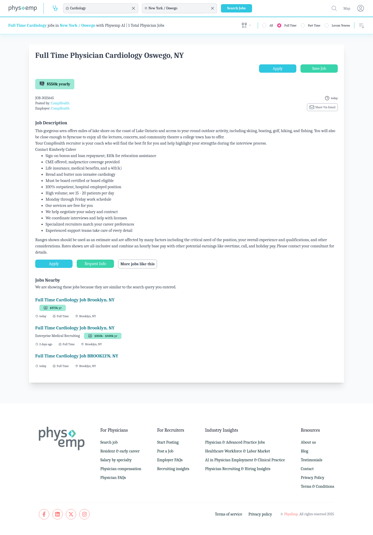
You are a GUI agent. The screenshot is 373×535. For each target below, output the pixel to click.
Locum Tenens (341, 25)
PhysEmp (291, 514)
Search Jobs (236, 8)
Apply (278, 68)
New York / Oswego (77, 25)
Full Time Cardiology (27, 25)
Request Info (95, 263)
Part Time (314, 25)
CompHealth (60, 103)
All (271, 25)
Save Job (319, 68)
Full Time (290, 25)
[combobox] (100, 8)
